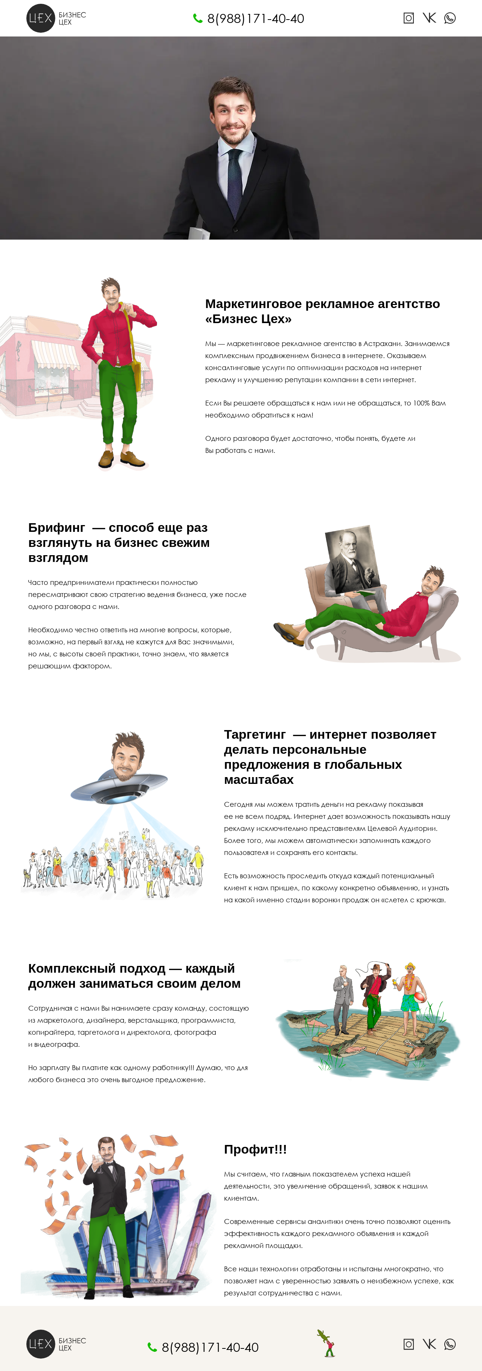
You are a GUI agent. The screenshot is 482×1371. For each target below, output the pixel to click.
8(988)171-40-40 (255, 18)
